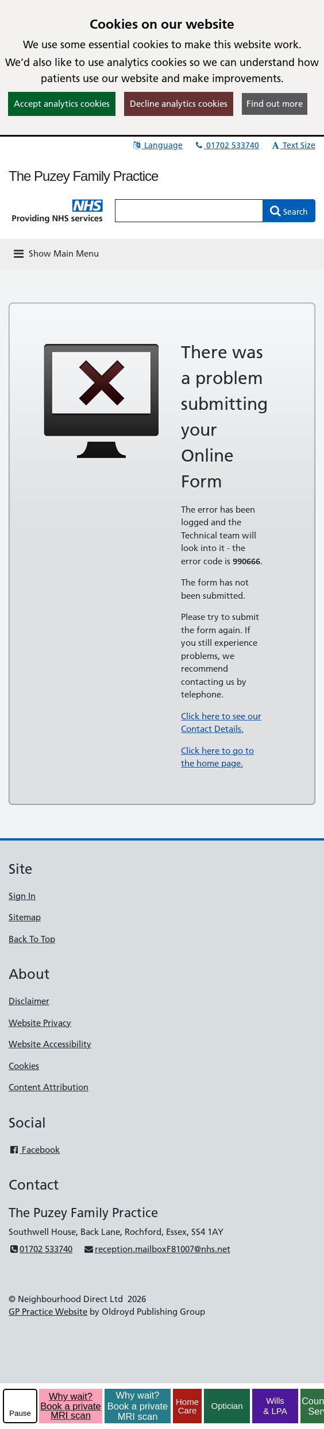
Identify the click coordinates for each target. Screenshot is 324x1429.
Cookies (24, 1065)
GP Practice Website (48, 1311)
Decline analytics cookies (178, 103)
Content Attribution (48, 1087)
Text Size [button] (292, 145)
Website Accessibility (50, 1044)
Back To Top (32, 939)
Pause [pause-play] (20, 1413)
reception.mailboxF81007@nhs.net (156, 1249)
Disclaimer (29, 1001)
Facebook (34, 1149)
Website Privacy (40, 1022)
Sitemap (25, 917)
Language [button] (157, 145)
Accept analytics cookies (62, 103)
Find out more (274, 103)
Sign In (22, 895)
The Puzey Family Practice (83, 176)
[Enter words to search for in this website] (189, 210)
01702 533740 (226, 145)
